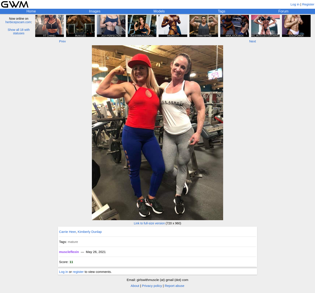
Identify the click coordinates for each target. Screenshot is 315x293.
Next (252, 41)
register (78, 272)
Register (308, 4)
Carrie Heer (67, 232)
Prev (62, 41)
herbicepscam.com (18, 22)
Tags (221, 11)
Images (94, 11)
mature (73, 242)
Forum (283, 11)
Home (31, 11)
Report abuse (174, 286)
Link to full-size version (149, 223)
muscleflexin (69, 252)
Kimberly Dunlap (90, 232)
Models (159, 11)
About (135, 286)
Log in (294, 4)
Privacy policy (152, 286)
